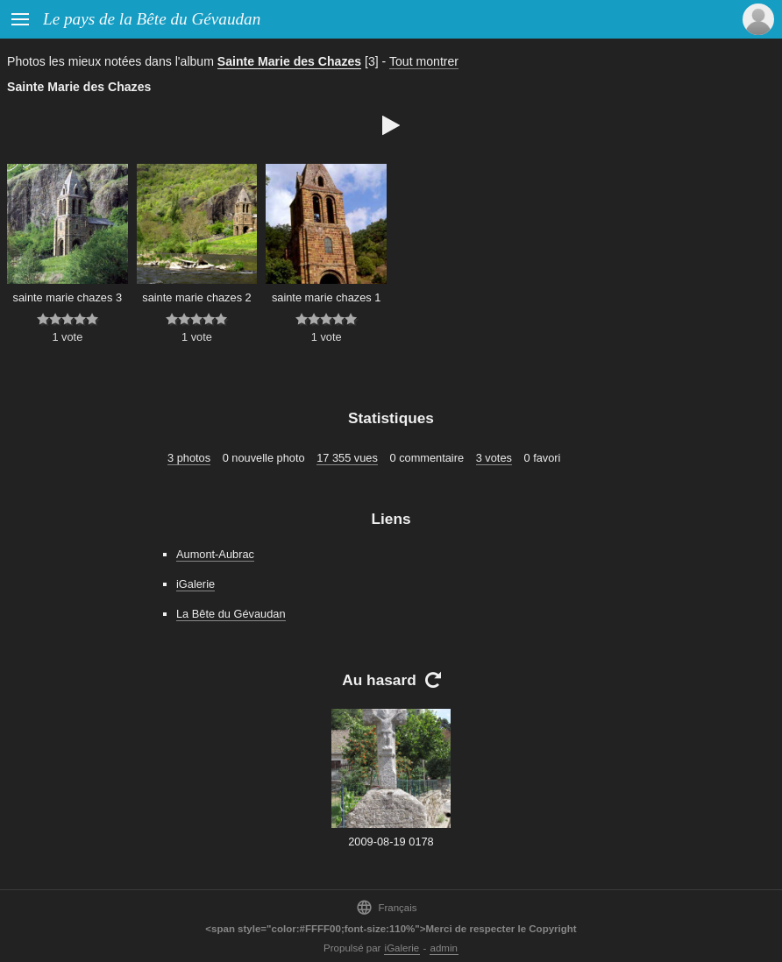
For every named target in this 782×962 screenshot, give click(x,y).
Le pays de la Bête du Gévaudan (151, 19)
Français (386, 907)
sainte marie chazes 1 (326, 297)
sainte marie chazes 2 (196, 297)
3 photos (188, 457)
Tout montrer (424, 61)
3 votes (494, 457)
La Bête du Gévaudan (231, 613)
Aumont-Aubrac (215, 554)
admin (444, 948)
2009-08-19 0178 (390, 841)
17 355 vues (347, 457)
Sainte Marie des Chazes (289, 61)
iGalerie (195, 584)
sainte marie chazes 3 (67, 297)
